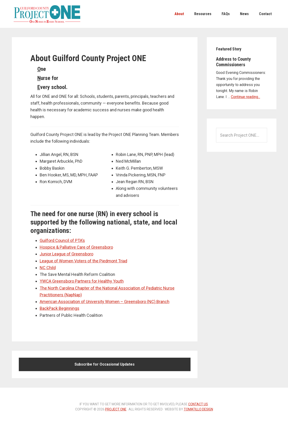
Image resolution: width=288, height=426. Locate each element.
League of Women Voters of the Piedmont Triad (83, 260)
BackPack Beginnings (59, 308)
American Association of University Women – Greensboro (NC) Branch (104, 301)
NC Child (48, 267)
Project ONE (46, 14)
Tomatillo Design (198, 409)
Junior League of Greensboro (66, 253)
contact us (198, 404)
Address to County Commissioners (233, 61)
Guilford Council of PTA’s (62, 240)
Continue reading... (245, 97)
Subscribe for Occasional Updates (104, 364)
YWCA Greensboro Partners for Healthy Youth (82, 281)
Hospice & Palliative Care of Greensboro (76, 247)
